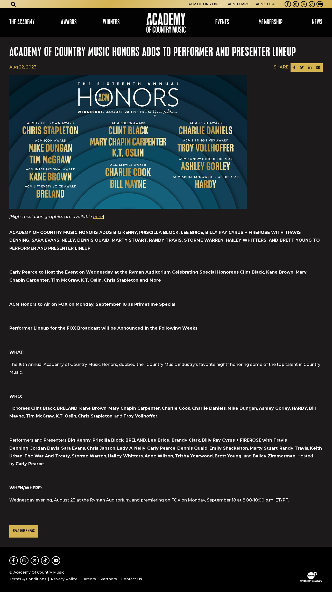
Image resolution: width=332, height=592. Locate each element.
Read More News (24, 531)
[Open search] (13, 4)
